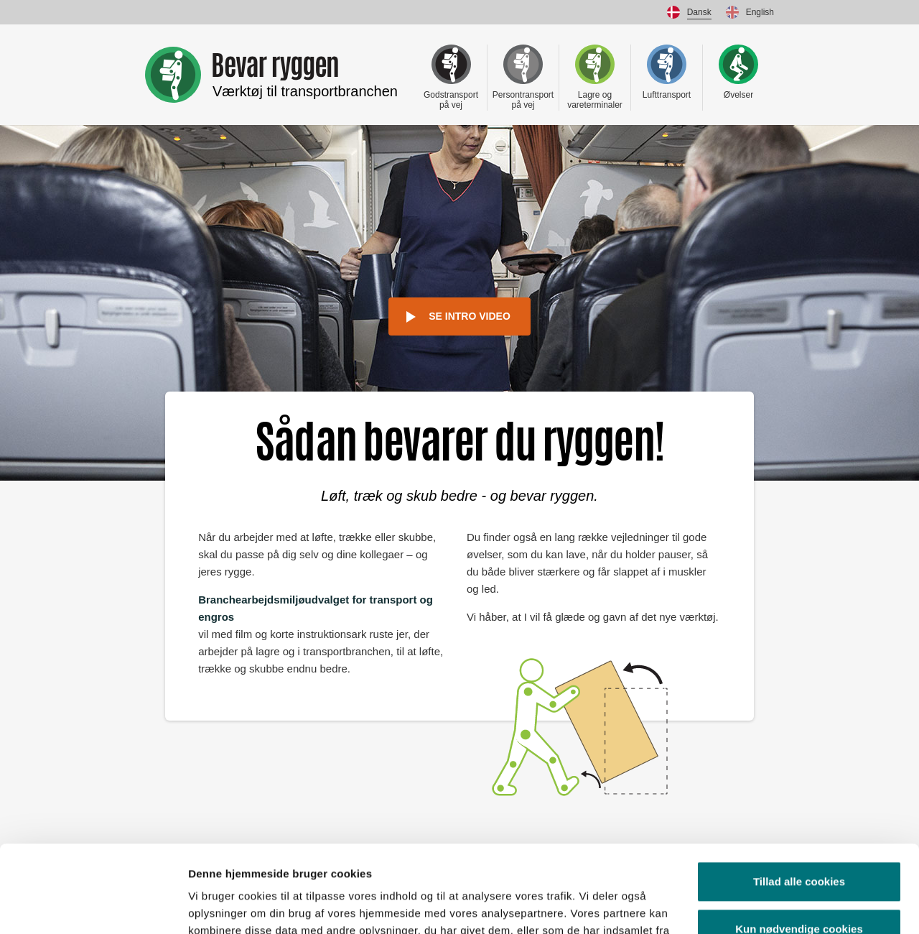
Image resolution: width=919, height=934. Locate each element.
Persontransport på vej (523, 77)
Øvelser (738, 72)
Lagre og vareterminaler (594, 77)
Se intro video (469, 316)
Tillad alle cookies (799, 800)
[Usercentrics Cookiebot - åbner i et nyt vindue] (93, 906)
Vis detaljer (217, 906)
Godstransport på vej (451, 77)
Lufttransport (667, 72)
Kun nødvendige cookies (799, 847)
